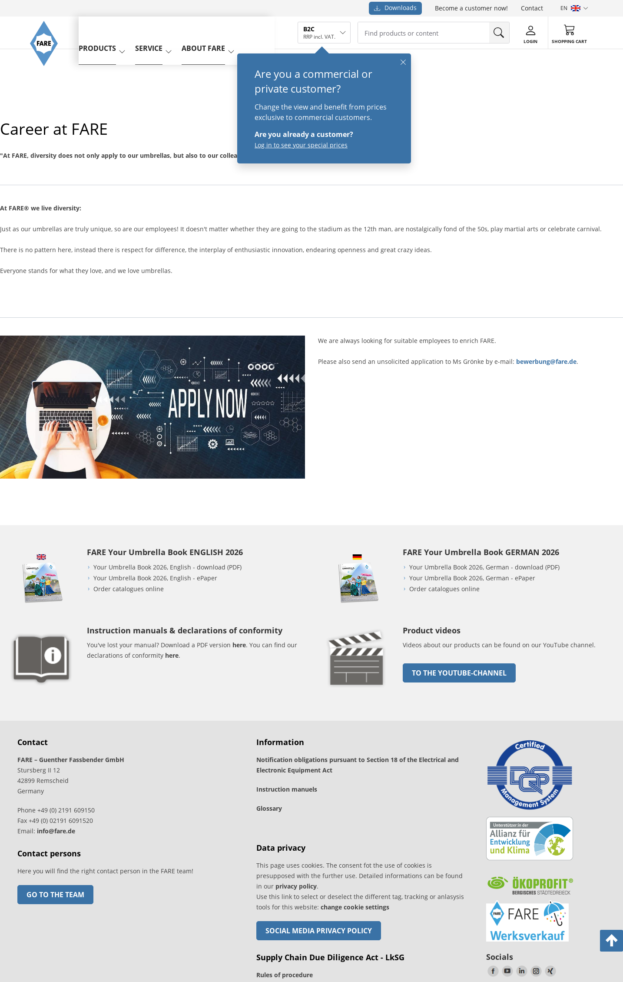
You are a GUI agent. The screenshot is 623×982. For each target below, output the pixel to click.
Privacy (175, 931)
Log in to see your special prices (301, 145)
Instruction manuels (286, 674)
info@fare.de (56, 716)
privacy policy (296, 771)
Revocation (202, 931)
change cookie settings (355, 792)
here (239, 530)
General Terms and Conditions (89, 931)
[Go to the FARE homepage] (48, 76)
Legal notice (146, 931)
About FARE (217, 32)
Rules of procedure (284, 860)
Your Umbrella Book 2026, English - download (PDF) (167, 452)
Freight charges (27, 931)
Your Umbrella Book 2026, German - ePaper (472, 463)
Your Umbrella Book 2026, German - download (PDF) (484, 452)
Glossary (269, 693)
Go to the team (55, 780)
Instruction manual (285, 879)
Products (111, 32)
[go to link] (357, 574)
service (162, 32)
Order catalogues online (128, 474)
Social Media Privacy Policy (318, 816)
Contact (532, 8)
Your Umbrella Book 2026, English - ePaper (155, 463)
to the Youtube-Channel (459, 558)
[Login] (530, 33)
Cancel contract (298, 903)
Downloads (395, 7)
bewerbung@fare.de (546, 361)
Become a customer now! (471, 8)
